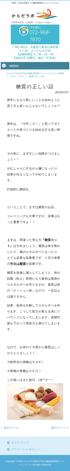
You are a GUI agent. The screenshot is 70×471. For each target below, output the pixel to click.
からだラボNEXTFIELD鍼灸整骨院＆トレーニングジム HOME (35, 73)
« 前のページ (10, 427)
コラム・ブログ (17, 76)
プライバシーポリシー (25, 449)
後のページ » (60, 427)
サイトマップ (20, 442)
